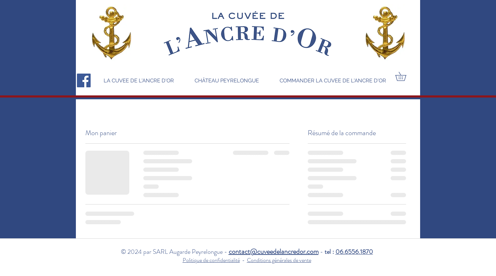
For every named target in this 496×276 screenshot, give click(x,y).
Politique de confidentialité (211, 260)
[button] (405, 76)
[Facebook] (84, 80)
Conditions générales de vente (279, 260)
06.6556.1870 (354, 251)
